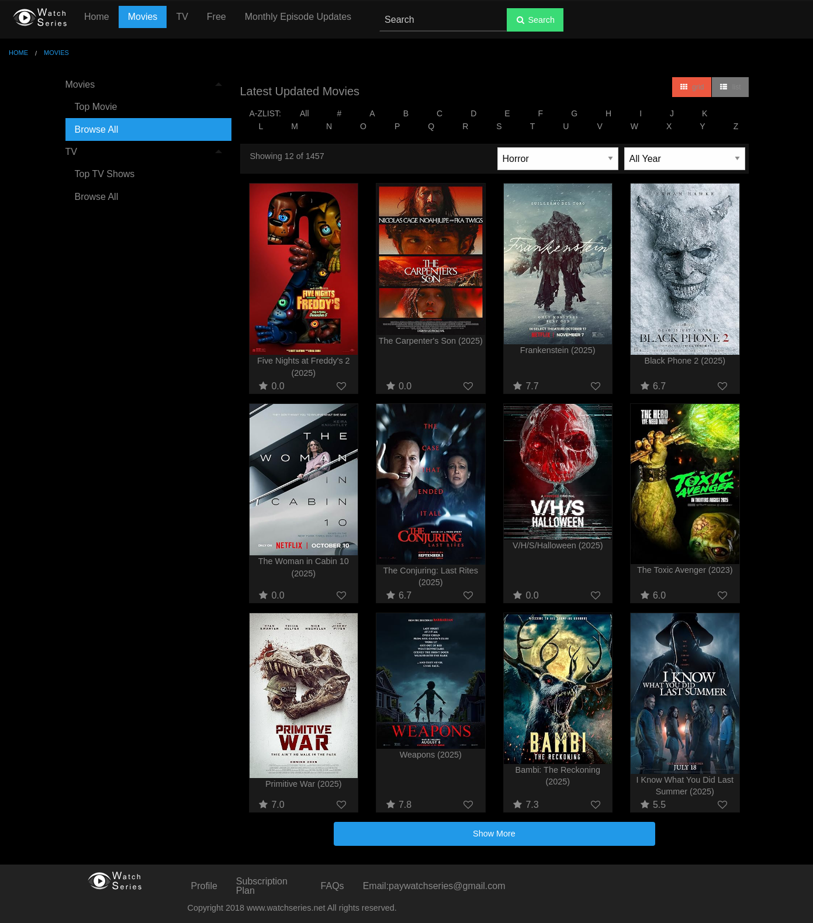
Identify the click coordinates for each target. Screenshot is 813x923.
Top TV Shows (105, 174)
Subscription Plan (262, 886)
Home (96, 17)
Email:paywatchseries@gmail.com (434, 886)
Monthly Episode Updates (298, 17)
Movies (143, 17)
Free (216, 17)
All (304, 113)
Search (535, 20)
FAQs (332, 886)
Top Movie (96, 107)
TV (182, 17)
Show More (494, 833)
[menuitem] (143, 107)
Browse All (97, 129)
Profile (204, 886)
